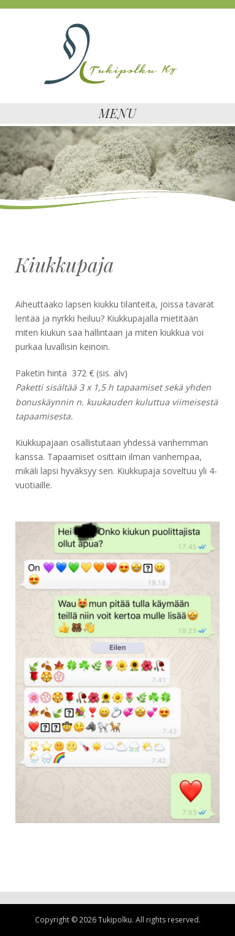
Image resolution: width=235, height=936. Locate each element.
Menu (118, 113)
